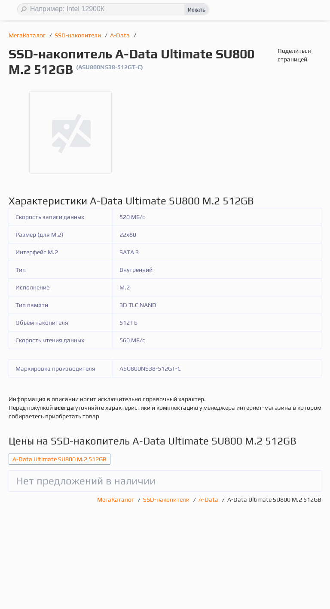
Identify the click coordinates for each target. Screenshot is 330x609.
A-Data (120, 35)
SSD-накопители (78, 35)
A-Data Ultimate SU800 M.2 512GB (59, 459)
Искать (196, 10)
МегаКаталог (28, 35)
